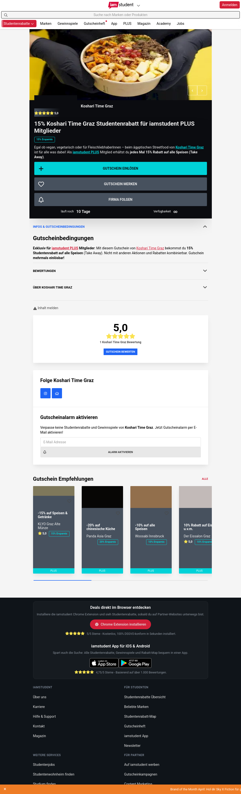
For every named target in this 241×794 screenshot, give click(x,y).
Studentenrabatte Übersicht (145, 697)
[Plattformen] (138, 5)
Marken (46, 24)
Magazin (143, 24)
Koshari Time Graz (97, 106)
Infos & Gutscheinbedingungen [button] (120, 226)
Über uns (39, 697)
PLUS (127, 24)
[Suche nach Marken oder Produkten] (120, 14)
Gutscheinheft (95, 23)
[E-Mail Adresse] (120, 442)
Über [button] (120, 287)
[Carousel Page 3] (179, 580)
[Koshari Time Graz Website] (57, 393)
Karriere (39, 707)
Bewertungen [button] (120, 271)
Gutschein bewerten (120, 351)
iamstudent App (136, 736)
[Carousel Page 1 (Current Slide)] (63, 580)
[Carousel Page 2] (120, 580)
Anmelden (229, 5)
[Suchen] (6, 15)
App (114, 24)
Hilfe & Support (44, 716)
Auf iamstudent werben (142, 765)
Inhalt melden (45, 308)
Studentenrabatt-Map (140, 716)
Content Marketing (138, 784)
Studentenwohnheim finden (53, 774)
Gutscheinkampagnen (140, 774)
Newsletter (132, 746)
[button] (192, 90)
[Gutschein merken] (120, 184)
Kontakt (39, 726)
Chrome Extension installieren (120, 624)
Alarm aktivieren (88, 452)
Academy (164, 24)
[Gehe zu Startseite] (120, 5)
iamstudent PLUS (65, 248)
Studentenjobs (44, 765)
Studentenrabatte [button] (19, 24)
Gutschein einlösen (88, 169)
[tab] (120, 226)
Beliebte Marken (136, 707)
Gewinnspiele (68, 24)
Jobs (180, 24)
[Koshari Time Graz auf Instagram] (46, 393)
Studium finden (44, 784)
